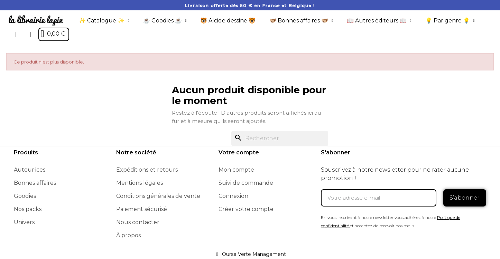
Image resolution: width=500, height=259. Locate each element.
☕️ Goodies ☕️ (165, 21)
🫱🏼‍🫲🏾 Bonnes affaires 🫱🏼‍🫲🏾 (301, 21)
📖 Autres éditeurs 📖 (379, 21)
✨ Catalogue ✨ (104, 21)
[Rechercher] (279, 138)
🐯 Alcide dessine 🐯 (228, 20)
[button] (15, 34)
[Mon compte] (30, 34)
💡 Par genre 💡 (450, 21)
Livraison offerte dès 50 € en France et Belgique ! (250, 5)
